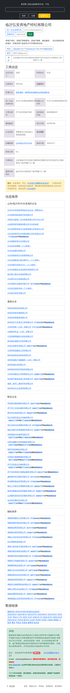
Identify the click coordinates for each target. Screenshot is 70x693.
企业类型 (9, 132)
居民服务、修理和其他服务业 (28, 92)
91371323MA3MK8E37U (33, 30)
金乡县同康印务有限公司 (17, 500)
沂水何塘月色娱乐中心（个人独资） (22, 265)
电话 (9, 48)
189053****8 (12, 452)
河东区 (44, 620)
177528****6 (31, 532)
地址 (8, 58)
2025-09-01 (52, 614)
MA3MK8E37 (52, 112)
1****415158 (38, 599)
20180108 (51, 123)
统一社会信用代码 (14, 30)
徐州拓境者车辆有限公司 (17, 313)
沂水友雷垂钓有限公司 (16, 250)
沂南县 (50, 620)
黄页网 (24, 4)
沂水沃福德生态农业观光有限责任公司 (23, 269)
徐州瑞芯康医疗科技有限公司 (19, 341)
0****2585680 (26, 452)
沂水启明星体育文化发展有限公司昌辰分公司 (25, 229)
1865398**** (18, 49)
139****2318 (32, 570)
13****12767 (34, 477)
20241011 (51, 143)
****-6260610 (25, 420)
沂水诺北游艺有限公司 (16, 293)
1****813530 (36, 537)
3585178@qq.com (20, 53)
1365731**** (31, 580)
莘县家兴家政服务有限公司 (18, 403)
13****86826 (34, 284)
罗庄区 (38, 620)
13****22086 (31, 566)
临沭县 (36, 622)
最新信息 (11, 611)
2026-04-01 (12, 620)
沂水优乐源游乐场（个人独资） (20, 288)
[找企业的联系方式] (36, 4)
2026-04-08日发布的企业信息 (27, 611)
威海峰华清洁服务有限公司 (18, 476)
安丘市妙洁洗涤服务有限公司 (19, 425)
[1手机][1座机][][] (32, 49)
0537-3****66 (42, 472)
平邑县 (18, 622)
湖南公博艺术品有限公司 (17, 589)
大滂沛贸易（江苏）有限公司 (19, 327)
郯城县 (56, 620)
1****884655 (32, 589)
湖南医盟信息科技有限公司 (18, 575)
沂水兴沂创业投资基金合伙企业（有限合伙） (25, 210)
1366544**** (38, 486)
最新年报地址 (9, 172)
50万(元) (19, 84)
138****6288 (36, 547)
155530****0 (31, 413)
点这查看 (31, 188)
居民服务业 (45, 92)
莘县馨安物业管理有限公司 (18, 481)
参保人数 (9, 151)
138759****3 (34, 551)
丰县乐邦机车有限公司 (16, 345)
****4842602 (34, 518)
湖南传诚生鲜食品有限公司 (18, 551)
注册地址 (9, 160)
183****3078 (34, 575)
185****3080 (12, 460)
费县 (13, 622)
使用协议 (49, 686)
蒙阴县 (30, 622)
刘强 (18, 72)
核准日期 (40, 143)
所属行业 (9, 92)
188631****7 (12, 420)
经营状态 (40, 72)
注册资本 (9, 84)
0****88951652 (26, 437)
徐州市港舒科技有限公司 (17, 308)
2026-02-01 (47, 617)
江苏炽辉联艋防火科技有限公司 (20, 336)
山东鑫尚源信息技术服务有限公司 (21, 495)
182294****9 (36, 584)
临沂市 (23, 143)
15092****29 (36, 408)
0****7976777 (26, 467)
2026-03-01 (57, 617)
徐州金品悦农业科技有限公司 (19, 355)
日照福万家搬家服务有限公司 (19, 457)
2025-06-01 (22, 614)
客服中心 (44, 15)
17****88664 (34, 523)
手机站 (41, 686)
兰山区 (32, 620)
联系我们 (58, 686)
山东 (18, 143)
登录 (24, 15)
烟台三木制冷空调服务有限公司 (20, 486)
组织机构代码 (40, 113)
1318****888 (12, 445)
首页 (25, 686)
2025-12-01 (27, 617)
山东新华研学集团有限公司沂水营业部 (23, 224)
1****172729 (36, 327)
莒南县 (24, 622)
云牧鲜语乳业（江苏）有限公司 (20, 331)
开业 (30, 34)
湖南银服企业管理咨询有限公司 (20, 598)
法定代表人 (9, 74)
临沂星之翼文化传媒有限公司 (19, 274)
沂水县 (29, 143)
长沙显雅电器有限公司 (16, 541)
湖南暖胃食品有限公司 (16, 565)
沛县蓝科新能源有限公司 (17, 317)
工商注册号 (9, 113)
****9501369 (12, 237)
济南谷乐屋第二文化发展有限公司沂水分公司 (25, 219)
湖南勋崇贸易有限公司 (16, 579)
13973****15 (31, 594)
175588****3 (38, 374)
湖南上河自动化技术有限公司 (19, 537)
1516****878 (34, 403)
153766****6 (38, 430)
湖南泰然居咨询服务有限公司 (19, 556)
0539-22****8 (33, 49)
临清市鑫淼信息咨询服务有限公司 (21, 491)
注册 (33, 15)
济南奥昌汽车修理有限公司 (18, 434)
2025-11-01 (17, 617)
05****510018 (26, 503)
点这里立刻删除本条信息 (38, 183)
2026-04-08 (21, 34)
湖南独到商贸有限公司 (16, 527)
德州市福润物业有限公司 (17, 449)
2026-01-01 (37, 617)
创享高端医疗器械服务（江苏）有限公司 (23, 360)
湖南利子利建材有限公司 (17, 560)
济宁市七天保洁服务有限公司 (19, 408)
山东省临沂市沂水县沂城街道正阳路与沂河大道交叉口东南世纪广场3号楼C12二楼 (37, 59)
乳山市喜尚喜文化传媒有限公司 (20, 417)
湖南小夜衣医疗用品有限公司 (19, 546)
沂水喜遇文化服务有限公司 (18, 283)
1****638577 (36, 425)
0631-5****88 (25, 445)
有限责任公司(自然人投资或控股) (24, 133)
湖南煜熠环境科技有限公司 (18, 523)
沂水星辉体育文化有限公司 (18, 241)
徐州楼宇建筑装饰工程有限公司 (20, 379)
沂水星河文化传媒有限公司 (18, 279)
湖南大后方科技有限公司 (17, 570)
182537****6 (12, 467)
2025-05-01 (12, 614)
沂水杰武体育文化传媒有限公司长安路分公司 (25, 233)
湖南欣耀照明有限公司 (16, 593)
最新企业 (33, 686)
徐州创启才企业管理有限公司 (19, 388)
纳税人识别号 (40, 102)
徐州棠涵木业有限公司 (16, 364)
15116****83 (32, 561)
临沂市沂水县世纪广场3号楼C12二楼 (31, 171)
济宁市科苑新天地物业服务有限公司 (22, 472)
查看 (45, 49)
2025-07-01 (32, 614)
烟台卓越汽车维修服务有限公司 (20, 429)
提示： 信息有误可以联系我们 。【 (26, 652)
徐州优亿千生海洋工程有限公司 (20, 322)
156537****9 (12, 503)
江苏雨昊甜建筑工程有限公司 (19, 350)
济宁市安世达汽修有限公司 (18, 464)
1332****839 (38, 379)
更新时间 (10, 34)
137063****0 (40, 491)
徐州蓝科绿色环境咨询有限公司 (20, 369)
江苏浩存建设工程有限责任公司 (20, 374)
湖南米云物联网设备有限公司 (19, 584)
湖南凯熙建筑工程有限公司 (18, 518)
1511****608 (31, 528)
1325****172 (12, 437)
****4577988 (34, 481)
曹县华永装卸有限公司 (16, 412)
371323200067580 (24, 112)
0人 (17, 151)
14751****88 (31, 346)
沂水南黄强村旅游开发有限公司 (20, 215)
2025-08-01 (42, 614)
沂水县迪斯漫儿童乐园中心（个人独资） (23, 260)
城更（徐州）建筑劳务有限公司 (20, 383)
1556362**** (40, 496)
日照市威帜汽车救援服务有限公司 (21, 442)
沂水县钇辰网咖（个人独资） (19, 246)
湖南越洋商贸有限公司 (16, 532)
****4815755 (38, 322)
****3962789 (36, 556)
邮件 (9, 53)
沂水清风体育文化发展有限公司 (20, 255)
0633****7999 (26, 460)
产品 (47, 4)
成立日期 (40, 123)
